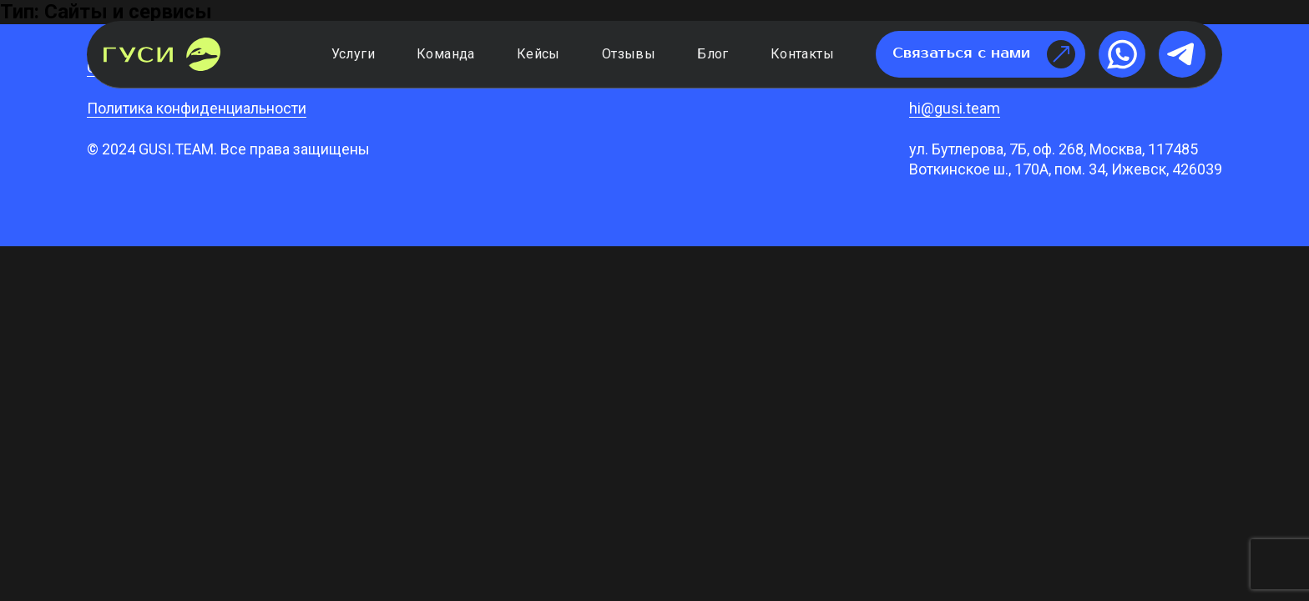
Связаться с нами (983, 54)
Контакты (802, 54)
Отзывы (628, 54)
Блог (713, 54)
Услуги (353, 54)
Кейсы (538, 54)
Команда (446, 54)
